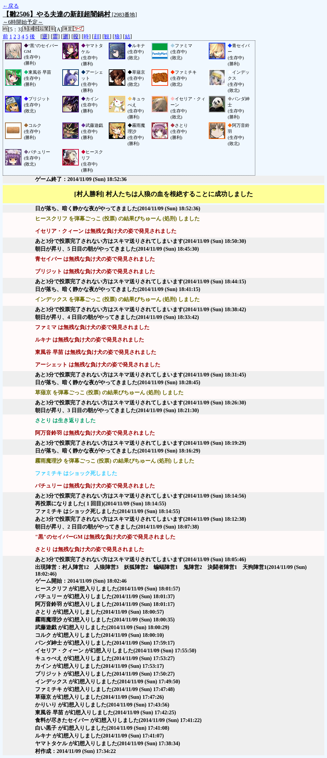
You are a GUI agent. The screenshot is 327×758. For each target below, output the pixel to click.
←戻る (11, 6)
